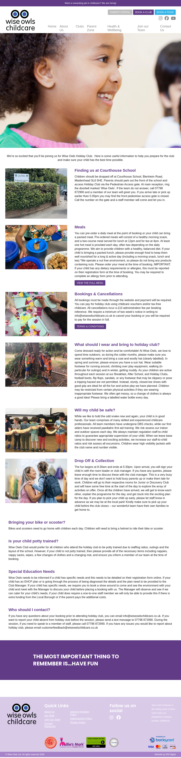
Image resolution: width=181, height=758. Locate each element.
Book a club (143, 12)
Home (52, 27)
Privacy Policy (78, 723)
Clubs (80, 27)
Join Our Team (52, 720)
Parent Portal (120, 12)
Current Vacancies (50, 726)
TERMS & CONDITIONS (90, 327)
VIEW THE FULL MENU (90, 283)
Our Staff (49, 716)
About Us (49, 712)
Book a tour (165, 12)
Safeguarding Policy (81, 719)
